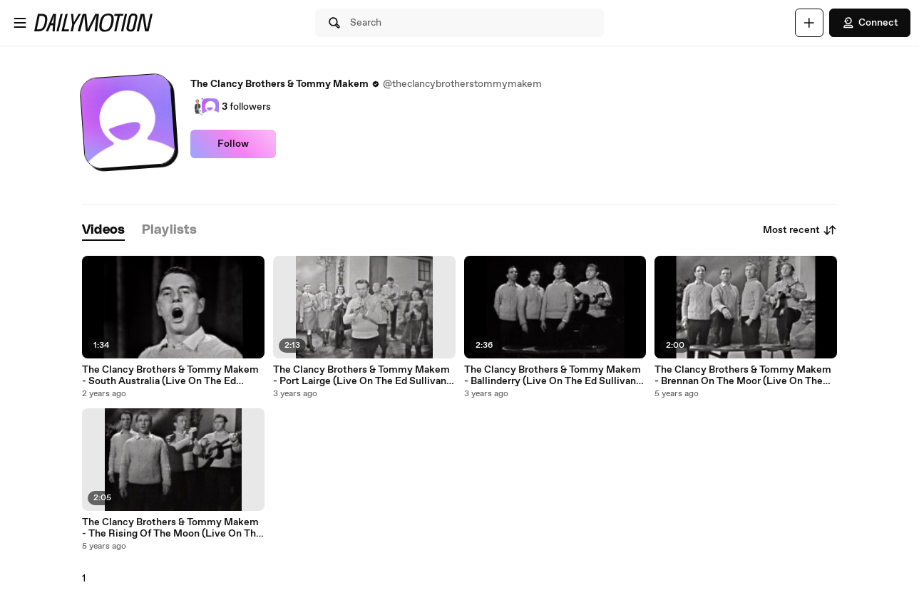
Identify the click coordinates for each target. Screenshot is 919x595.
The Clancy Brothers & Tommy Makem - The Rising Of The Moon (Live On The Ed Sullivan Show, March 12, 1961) (172, 528)
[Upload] (809, 23)
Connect (869, 23)
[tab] (103, 230)
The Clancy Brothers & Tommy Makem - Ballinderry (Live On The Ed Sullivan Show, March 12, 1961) (552, 375)
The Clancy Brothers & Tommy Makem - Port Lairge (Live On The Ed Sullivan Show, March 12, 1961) (361, 375)
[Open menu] (20, 23)
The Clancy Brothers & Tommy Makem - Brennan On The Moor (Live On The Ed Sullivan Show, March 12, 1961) (742, 375)
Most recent (800, 230)
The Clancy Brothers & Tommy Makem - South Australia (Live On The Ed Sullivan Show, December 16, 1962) (170, 375)
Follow (233, 144)
